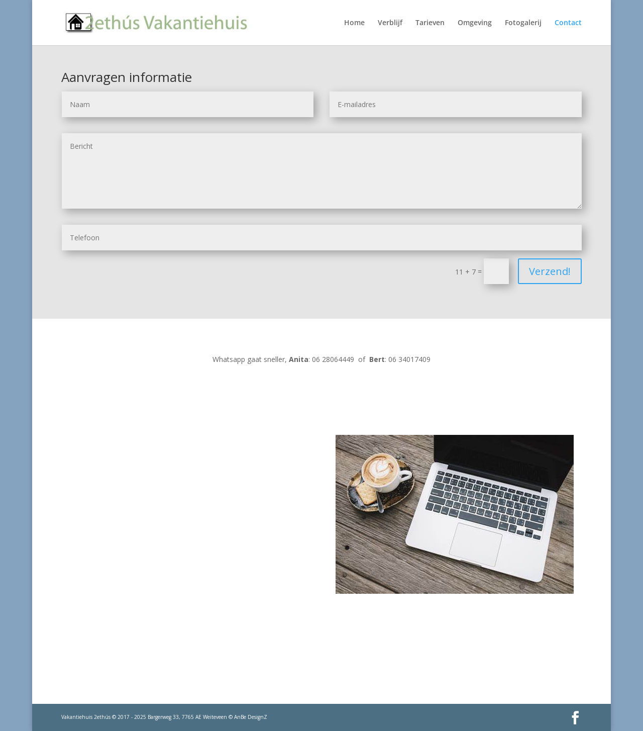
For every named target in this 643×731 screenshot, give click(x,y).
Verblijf (390, 23)
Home (354, 23)
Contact (568, 23)
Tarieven (430, 23)
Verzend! (550, 271)
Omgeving (475, 23)
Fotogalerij (523, 23)
